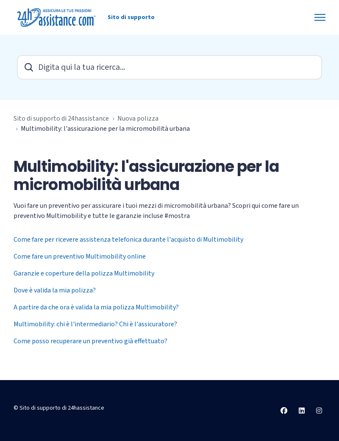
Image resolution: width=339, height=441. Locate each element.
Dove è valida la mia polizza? (55, 290)
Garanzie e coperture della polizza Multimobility (84, 273)
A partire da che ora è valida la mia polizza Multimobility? (96, 307)
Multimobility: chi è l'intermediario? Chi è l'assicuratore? (95, 324)
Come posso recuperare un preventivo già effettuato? (90, 341)
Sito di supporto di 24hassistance (61, 118)
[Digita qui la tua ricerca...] (169, 67)
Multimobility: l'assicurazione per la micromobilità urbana (105, 128)
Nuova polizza (137, 118)
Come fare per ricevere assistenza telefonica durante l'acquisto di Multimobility (128, 239)
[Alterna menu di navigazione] (320, 17)
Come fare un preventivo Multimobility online (80, 256)
